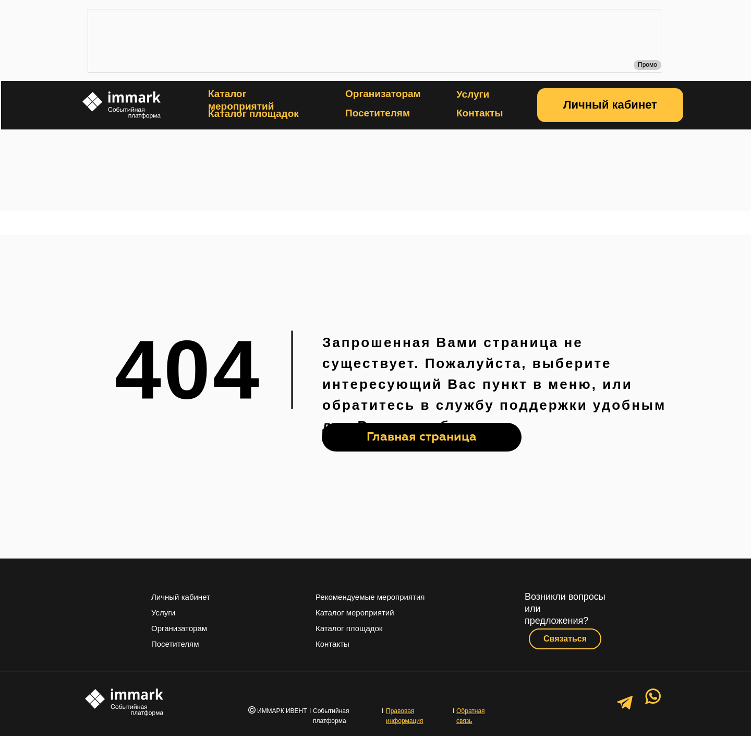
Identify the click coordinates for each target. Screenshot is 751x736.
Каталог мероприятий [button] (355, 612)
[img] (376, 171)
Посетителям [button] (377, 113)
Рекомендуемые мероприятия (370, 596)
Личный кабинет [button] (180, 596)
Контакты (479, 113)
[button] (610, 105)
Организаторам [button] (383, 93)
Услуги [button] (472, 94)
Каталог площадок (253, 113)
